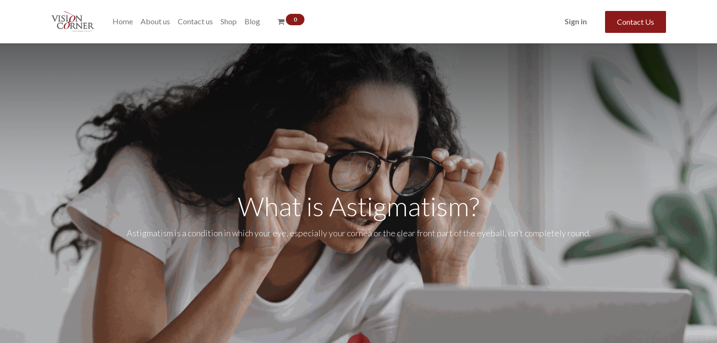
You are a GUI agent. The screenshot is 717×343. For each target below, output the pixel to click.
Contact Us (635, 21)
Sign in (576, 21)
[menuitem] (123, 21)
